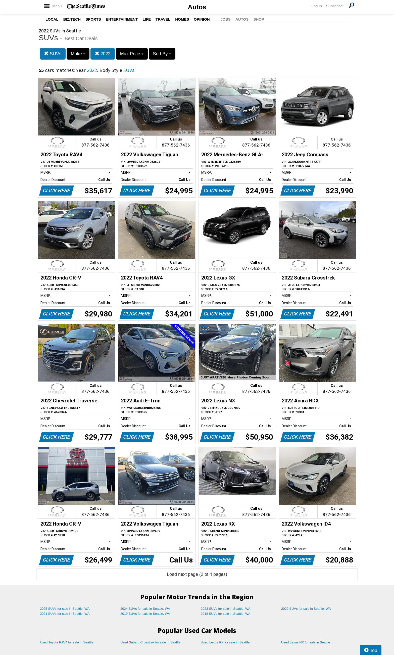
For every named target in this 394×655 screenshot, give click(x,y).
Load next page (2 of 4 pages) (197, 574)
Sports (93, 19)
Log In (316, 6)
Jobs (225, 19)
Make (78, 53)
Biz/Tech (72, 19)
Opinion (202, 19)
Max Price (131, 53)
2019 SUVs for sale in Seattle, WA (145, 614)
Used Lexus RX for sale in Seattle (225, 642)
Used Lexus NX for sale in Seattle (305, 642)
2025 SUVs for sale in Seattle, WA (65, 609)
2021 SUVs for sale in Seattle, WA (65, 614)
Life (146, 19)
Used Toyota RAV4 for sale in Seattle (66, 642)
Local (52, 19)
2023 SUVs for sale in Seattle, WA (226, 609)
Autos (197, 7)
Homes (182, 19)
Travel (163, 19)
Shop (258, 19)
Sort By (162, 53)
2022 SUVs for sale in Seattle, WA (306, 609)
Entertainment (122, 19)
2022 (103, 53)
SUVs (52, 53)
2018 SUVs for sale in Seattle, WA (226, 614)
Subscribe (334, 6)
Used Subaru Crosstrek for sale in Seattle (150, 642)
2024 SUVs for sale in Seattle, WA (145, 609)
